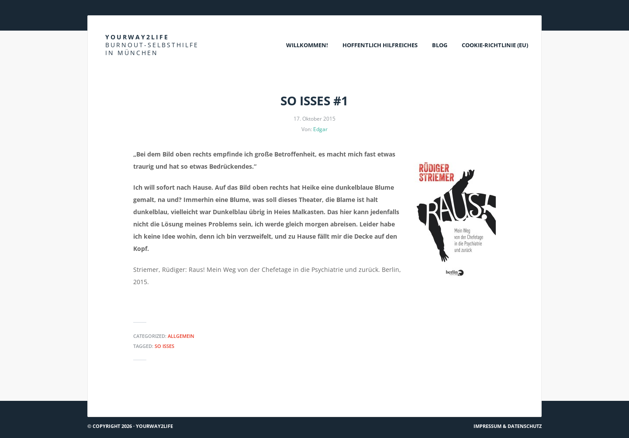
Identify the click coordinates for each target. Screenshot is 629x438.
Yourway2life (152, 45)
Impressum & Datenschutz (507, 426)
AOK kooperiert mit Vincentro (493, 397)
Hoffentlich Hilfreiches (380, 45)
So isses (164, 346)
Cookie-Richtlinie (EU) (495, 45)
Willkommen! (307, 45)
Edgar (320, 129)
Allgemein (181, 336)
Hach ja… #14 (109, 397)
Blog (439, 45)
